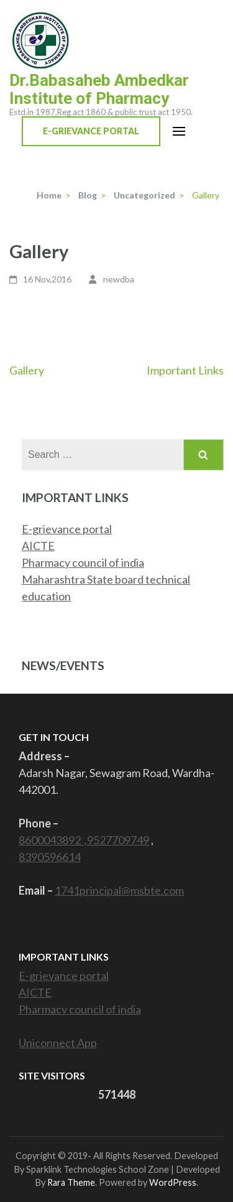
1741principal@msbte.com (119, 890)
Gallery (26, 370)
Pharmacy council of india (83, 562)
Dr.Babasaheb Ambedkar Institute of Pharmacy (99, 89)
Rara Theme (71, 1182)
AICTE (38, 545)
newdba (118, 279)
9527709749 (118, 840)
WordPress (172, 1182)
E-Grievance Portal (91, 131)
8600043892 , (53, 840)
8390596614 (50, 857)
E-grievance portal (67, 529)
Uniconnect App (58, 1043)
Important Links (185, 370)
